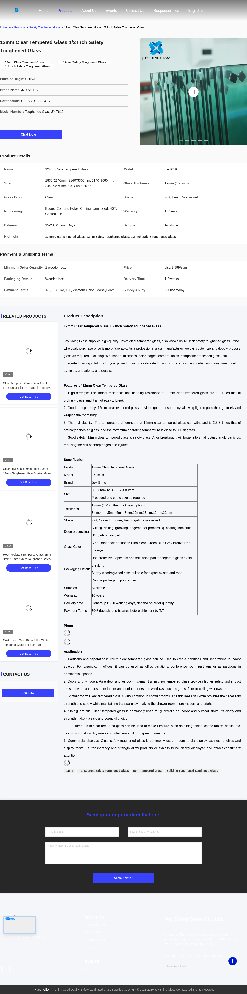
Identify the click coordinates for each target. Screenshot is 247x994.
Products (65, 10)
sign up (234, 966)
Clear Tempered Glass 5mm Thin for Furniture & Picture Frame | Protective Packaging (27, 388)
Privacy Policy (41, 989)
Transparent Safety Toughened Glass (103, 770)
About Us (89, 10)
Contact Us (135, 10)
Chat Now (31, 134)
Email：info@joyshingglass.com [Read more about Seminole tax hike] (24, 936)
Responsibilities (166, 10)
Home (44, 10)
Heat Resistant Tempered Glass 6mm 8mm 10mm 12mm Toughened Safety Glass (27, 559)
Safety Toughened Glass (45, 27)
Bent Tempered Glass (147, 770)
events (111, 10)
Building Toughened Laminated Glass (192, 770)
